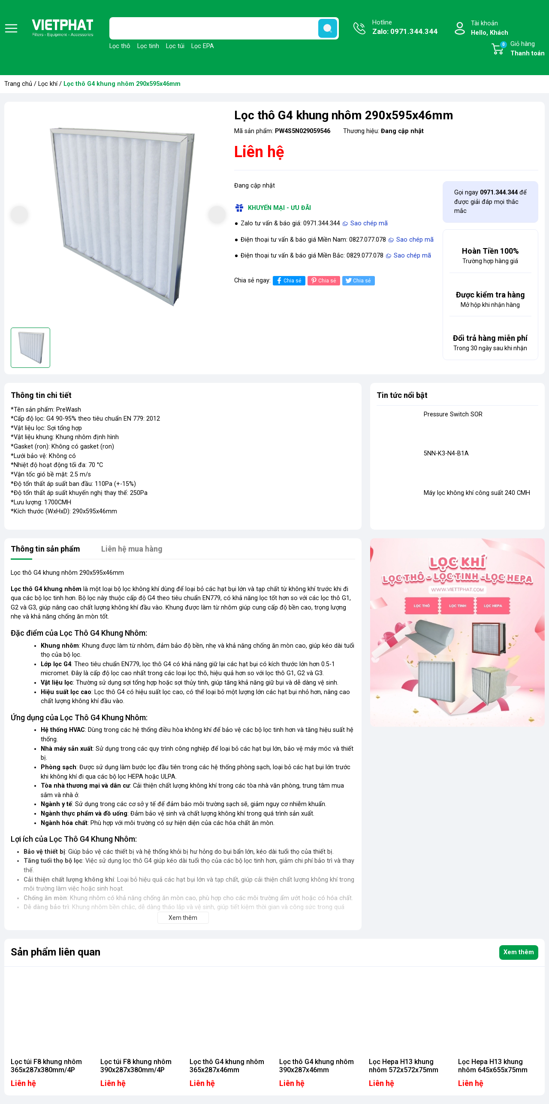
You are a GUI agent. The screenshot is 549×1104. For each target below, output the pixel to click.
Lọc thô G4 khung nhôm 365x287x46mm (227, 1066)
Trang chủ (18, 84)
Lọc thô (119, 46)
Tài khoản (489, 28)
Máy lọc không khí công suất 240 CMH (477, 493)
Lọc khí (47, 84)
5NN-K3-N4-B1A (446, 453)
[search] (327, 28)
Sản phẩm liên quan (55, 952)
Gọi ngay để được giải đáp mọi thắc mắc (490, 202)
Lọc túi (175, 46)
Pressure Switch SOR (453, 414)
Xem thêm (519, 952)
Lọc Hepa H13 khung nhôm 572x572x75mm (403, 1066)
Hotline (404, 28)
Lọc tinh (148, 46)
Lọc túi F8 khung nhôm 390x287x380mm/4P (136, 1066)
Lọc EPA (202, 46)
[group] (118, 215)
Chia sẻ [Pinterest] (323, 280)
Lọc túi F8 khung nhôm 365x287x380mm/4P (46, 1066)
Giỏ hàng (522, 49)
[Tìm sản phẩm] (224, 28)
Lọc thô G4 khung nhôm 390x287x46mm (316, 1066)
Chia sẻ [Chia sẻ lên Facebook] (288, 280)
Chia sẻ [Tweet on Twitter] (357, 280)
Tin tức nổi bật (402, 395)
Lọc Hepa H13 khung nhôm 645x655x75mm (493, 1066)
